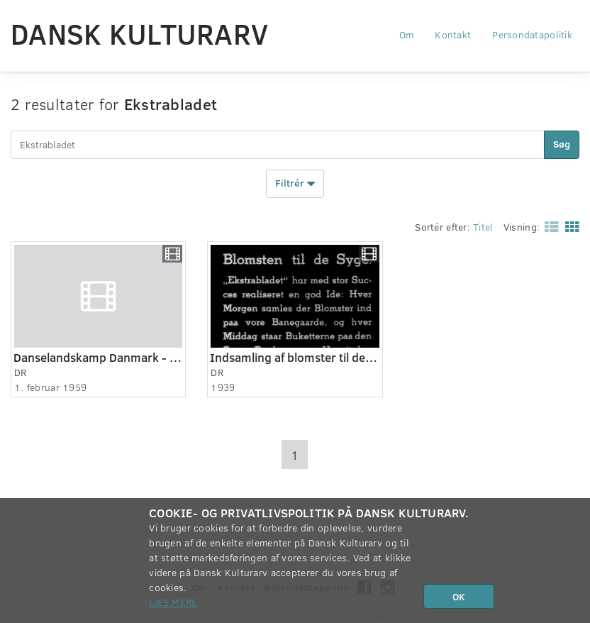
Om (406, 34)
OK (458, 596)
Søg (561, 143)
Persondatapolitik (532, 34)
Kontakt (453, 34)
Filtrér (295, 184)
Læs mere (173, 602)
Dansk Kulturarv (139, 33)
